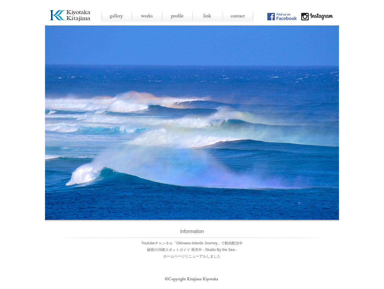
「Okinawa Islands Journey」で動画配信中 (208, 243)
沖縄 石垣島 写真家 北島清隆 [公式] (70, 15)
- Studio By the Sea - (220, 250)
